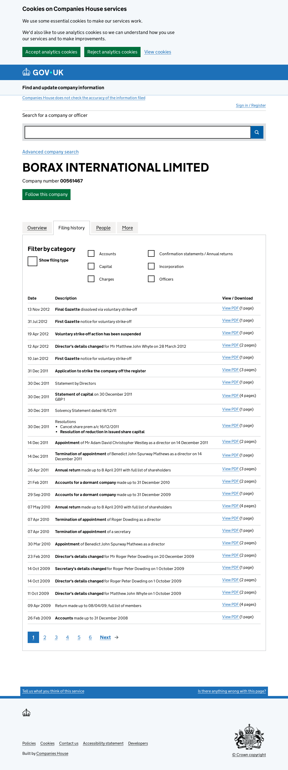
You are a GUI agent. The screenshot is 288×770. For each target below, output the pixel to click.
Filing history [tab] (71, 228)
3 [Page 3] (56, 637)
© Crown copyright (249, 754)
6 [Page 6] (90, 637)
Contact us (68, 743)
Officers (160, 280)
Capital (100, 267)
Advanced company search (50, 152)
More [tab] (127, 228)
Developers (138, 743)
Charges (101, 280)
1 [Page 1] (33, 637)
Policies (29, 743)
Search (257, 132)
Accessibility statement (103, 743)
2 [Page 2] (44, 637)
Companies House (52, 753)
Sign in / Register (251, 105)
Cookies (47, 743)
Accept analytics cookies (51, 52)
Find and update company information (63, 87)
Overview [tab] (37, 228)
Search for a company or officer (55, 115)
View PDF (231, 308)
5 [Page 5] (79, 637)
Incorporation (166, 267)
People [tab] (103, 228)
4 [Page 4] (67, 637)
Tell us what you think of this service (53, 691)
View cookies (157, 51)
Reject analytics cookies (112, 52)
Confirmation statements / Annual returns (190, 254)
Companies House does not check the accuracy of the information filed (83, 97)
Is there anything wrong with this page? (232, 691)
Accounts (102, 254)
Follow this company (46, 194)
